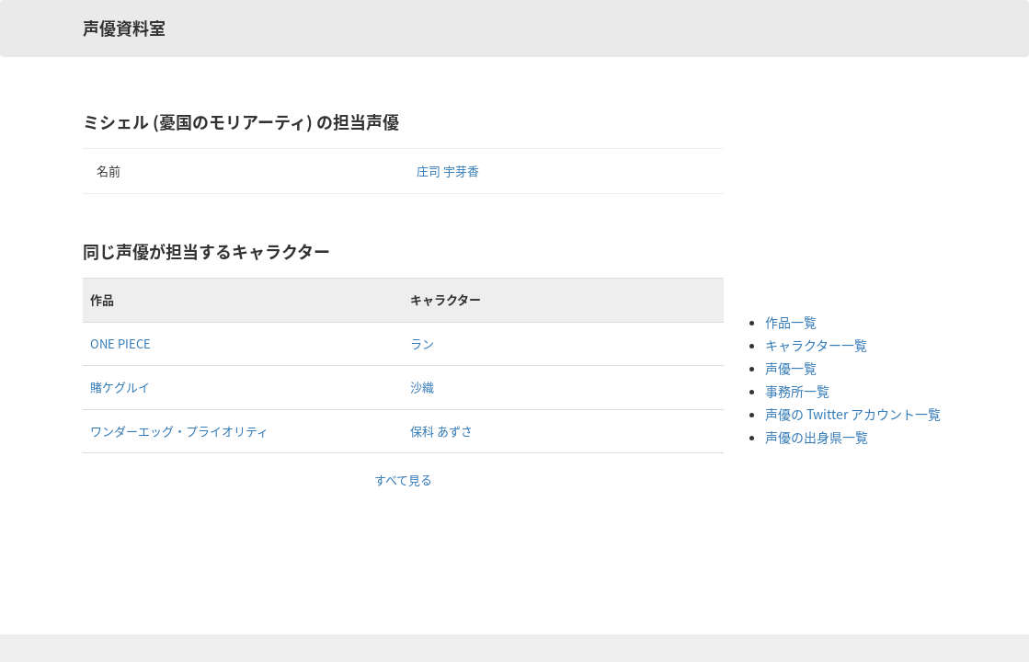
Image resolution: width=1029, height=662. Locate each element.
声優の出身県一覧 (816, 437)
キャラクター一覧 (816, 345)
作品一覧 (791, 322)
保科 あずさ (441, 430)
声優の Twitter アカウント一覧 (853, 414)
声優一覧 (791, 368)
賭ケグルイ (120, 386)
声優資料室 (124, 28)
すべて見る (403, 479)
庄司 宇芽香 (448, 170)
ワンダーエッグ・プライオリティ (179, 430)
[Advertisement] (839, 202)
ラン (422, 343)
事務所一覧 (797, 391)
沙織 (422, 386)
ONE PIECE (120, 343)
